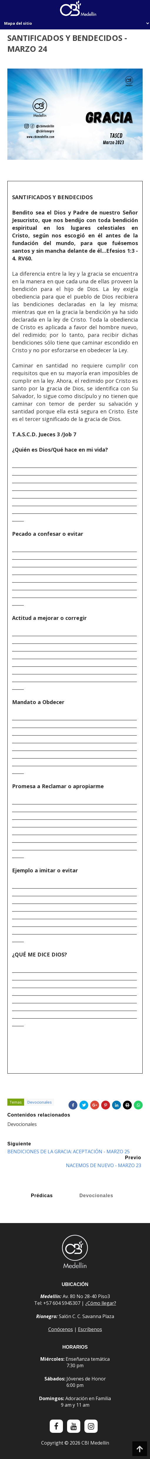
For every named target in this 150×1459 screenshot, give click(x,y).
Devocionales (39, 1105)
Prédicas (42, 1197)
